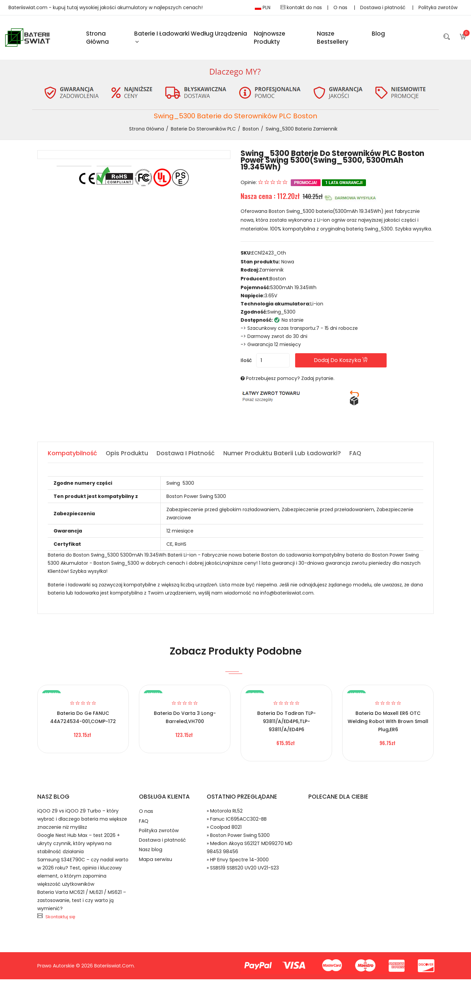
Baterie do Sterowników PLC (203, 130)
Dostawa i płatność (383, 7)
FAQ (144, 825)
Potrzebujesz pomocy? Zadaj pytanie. (290, 381)
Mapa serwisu (156, 868)
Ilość (246, 363)
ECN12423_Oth (269, 255)
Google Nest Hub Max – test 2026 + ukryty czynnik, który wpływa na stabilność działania (78, 846)
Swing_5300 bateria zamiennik (301, 130)
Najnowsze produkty (269, 39)
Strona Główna (97, 39)
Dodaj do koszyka (354, 363)
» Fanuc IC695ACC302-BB (237, 821)
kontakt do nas (301, 7)
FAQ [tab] (359, 456)
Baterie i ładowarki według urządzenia (190, 38)
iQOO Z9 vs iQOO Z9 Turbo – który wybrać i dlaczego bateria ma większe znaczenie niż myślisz (82, 821)
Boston (251, 130)
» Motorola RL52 (225, 813)
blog (378, 35)
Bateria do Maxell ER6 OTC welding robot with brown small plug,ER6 (388, 724)
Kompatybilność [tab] (73, 456)
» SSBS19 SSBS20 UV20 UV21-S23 (243, 870)
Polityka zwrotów (437, 7)
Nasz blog (151, 857)
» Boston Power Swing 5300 (238, 838)
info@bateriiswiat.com (286, 595)
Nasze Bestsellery (332, 39)
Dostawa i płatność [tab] (188, 456)
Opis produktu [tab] (127, 456)
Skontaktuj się (60, 919)
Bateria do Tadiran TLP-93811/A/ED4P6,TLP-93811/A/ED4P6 (286, 724)
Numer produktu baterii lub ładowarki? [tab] (285, 456)
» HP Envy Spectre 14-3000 (238, 862)
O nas (341, 7)
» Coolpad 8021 (224, 829)
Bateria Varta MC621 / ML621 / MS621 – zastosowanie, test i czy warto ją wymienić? (81, 903)
